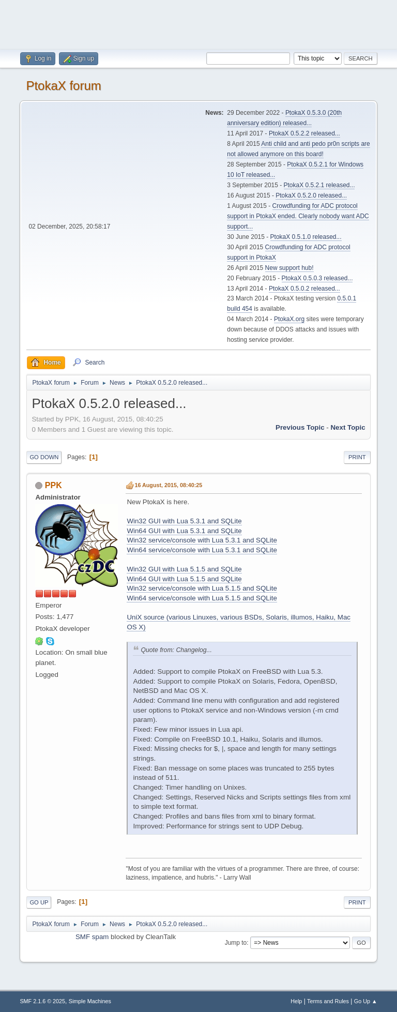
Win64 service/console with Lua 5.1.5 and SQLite (202, 598)
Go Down (43, 457)
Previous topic (300, 427)
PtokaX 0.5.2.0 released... (311, 195)
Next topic (347, 427)
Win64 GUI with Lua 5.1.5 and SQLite (184, 579)
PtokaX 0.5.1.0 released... (306, 236)
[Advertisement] (198, 23)
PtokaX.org (289, 319)
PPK (53, 485)
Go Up (38, 902)
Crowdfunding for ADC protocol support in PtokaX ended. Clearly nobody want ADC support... (298, 216)
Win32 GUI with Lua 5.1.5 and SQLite (184, 569)
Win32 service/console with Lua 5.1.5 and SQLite (202, 588)
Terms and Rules (328, 1001)
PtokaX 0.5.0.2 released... (304, 288)
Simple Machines (90, 1001)
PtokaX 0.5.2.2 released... (304, 133)
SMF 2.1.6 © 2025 (42, 1001)
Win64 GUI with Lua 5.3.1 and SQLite (184, 531)
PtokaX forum (63, 86)
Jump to (236, 942)
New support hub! (289, 267)
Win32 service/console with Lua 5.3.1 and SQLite (202, 540)
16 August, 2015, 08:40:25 (168, 485)
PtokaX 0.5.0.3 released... (317, 278)
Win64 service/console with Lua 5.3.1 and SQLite (202, 550)
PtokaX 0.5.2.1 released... (319, 185)
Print (357, 457)
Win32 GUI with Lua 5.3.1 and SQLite (184, 521)
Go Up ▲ (365, 1001)
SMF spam (92, 937)
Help (296, 1001)
